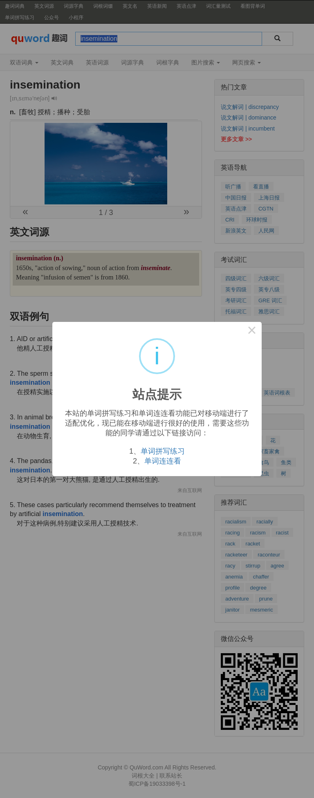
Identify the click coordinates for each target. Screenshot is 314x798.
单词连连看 (162, 461)
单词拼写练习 (163, 451)
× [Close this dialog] (252, 331)
